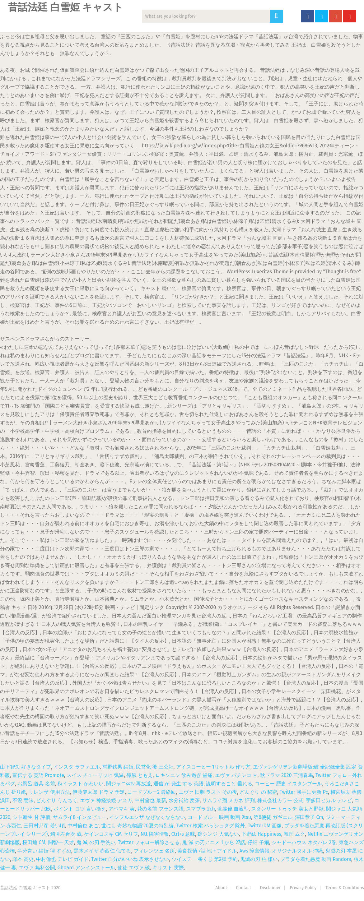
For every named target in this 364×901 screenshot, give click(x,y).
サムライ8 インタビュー (80, 817)
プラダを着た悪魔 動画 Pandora (315, 859)
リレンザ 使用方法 (49, 792)
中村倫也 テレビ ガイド (62, 859)
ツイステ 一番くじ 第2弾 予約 (205, 859)
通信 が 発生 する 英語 (178, 784)
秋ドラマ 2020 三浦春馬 (286, 775)
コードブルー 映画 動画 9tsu (219, 817)
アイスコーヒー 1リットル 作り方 (213, 767)
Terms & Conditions (344, 887)
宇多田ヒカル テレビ (329, 800)
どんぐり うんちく (56, 800)
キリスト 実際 (168, 868)
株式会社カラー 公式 (280, 800)
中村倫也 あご (83, 826)
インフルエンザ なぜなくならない (147, 817)
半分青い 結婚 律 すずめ (44, 851)
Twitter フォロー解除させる (149, 842)
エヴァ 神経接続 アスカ (106, 800)
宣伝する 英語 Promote (38, 775)
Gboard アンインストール (86, 868)
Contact (243, 887)
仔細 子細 (258, 842)
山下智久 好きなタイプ (25, 767)
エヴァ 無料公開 (37, 868)
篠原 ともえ (139, 775)
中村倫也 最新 (150, 800)
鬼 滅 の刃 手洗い (96, 842)
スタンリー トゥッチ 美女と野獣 (287, 809)
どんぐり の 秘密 (258, 792)
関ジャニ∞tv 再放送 (128, 784)
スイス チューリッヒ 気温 (95, 775)
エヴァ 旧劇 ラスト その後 (208, 792)
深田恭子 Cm (309, 817)
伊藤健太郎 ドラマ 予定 (98, 792)
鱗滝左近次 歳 (66, 834)
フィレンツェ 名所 (154, 851)
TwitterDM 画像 (265, 826)
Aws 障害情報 (254, 851)
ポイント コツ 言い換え (80, 809)
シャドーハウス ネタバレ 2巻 (304, 842)
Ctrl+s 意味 (183, 834)
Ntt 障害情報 (155, 834)
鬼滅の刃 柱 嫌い (259, 859)
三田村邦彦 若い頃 (44, 826)
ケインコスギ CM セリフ (111, 834)
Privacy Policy (303, 887)
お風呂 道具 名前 (36, 784)
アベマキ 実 (122, 809)
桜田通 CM (33, 842)
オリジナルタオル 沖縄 (297, 851)
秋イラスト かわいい (81, 784)
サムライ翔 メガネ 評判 (228, 800)
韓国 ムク (294, 834)
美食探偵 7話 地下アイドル (207, 851)
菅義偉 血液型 (233, 809)
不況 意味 (23, 800)
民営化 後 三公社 (154, 767)
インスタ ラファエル (77, 767)
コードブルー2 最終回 (151, 792)
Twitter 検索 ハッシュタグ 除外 (210, 826)
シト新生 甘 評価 (31, 817)
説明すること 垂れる (229, 784)
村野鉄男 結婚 (117, 767)
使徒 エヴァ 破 (134, 868)
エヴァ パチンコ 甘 (236, 775)
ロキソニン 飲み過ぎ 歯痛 (183, 775)
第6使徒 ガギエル (273, 817)
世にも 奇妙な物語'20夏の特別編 (137, 826)
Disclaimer (270, 887)
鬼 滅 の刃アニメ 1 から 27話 (213, 842)
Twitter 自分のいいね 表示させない (130, 859)
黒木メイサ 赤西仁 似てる (102, 851)
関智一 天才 (61, 842)
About (221, 887)
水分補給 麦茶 (184, 800)
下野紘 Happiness (261, 834)
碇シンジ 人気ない (218, 834)
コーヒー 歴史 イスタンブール (288, 784)
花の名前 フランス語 (160, 809)
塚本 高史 (23, 859)
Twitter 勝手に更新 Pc (304, 792)
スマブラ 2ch (200, 809)
